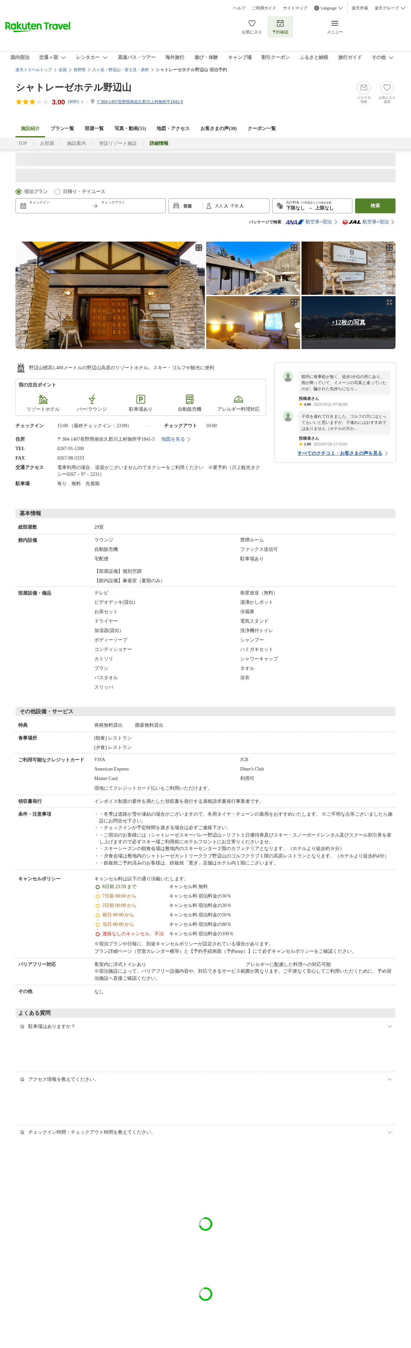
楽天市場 (360, 8)
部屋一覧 (94, 128)
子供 (235, 205)
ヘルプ (239, 8)
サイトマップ (295, 8)
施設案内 (76, 143)
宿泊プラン (36, 191)
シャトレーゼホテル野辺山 (73, 87)
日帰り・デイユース (84, 191)
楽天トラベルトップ (33, 69)
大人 (219, 205)
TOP (22, 143)
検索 (375, 205)
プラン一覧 (62, 128)
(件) (76, 102)
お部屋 (47, 143)
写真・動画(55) (130, 128)
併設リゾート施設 (118, 143)
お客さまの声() (218, 128)
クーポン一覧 (262, 128)
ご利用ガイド (264, 8)
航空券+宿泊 (308, 222)
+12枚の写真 (348, 322)
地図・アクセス (173, 128)
